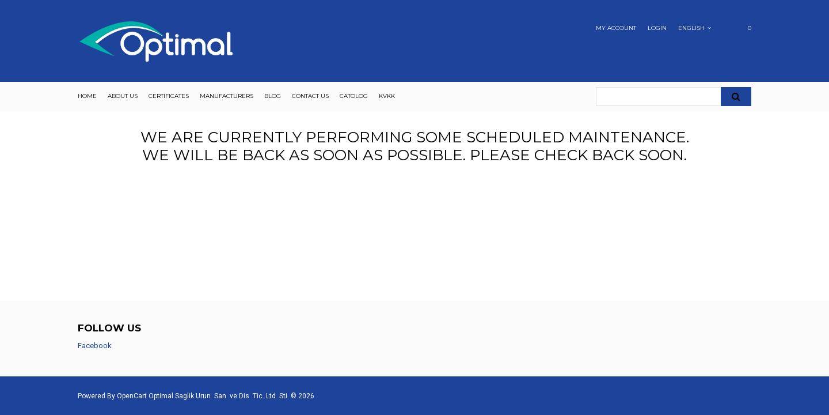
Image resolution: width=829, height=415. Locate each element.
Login (657, 28)
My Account (616, 28)
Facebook (95, 345)
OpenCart (132, 396)
